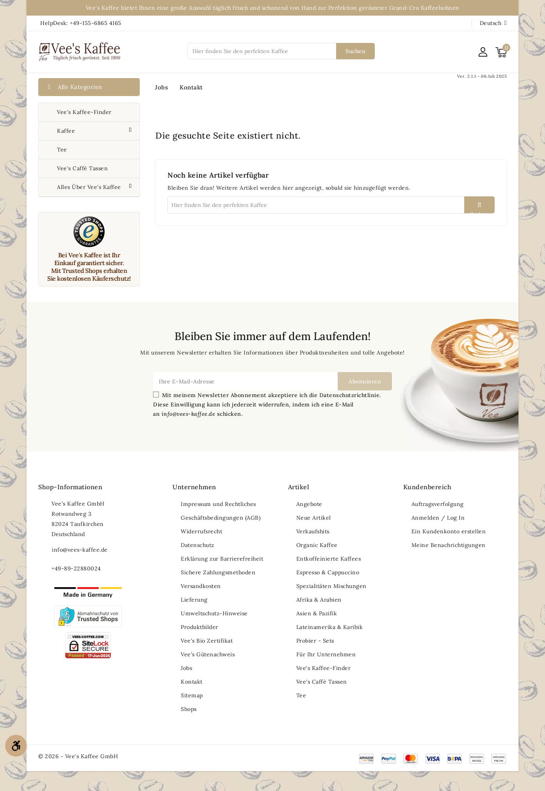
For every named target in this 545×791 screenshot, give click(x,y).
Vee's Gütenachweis (208, 654)
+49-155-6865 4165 (95, 23)
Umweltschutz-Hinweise (214, 613)
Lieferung (194, 599)
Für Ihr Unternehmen (326, 654)
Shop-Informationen (70, 487)
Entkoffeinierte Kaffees (328, 558)
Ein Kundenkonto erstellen (448, 531)
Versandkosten (201, 586)
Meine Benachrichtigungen (448, 545)
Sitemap (192, 695)
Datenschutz (197, 545)
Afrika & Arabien (319, 599)
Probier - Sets (315, 640)
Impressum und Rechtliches (218, 504)
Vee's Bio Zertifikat (207, 640)
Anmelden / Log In (438, 517)
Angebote (309, 504)
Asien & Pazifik (316, 613)
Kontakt (191, 87)
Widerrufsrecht (201, 531)
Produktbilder (199, 627)
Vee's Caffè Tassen (82, 168)
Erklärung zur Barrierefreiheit (222, 558)
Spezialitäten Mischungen (331, 586)
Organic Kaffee (317, 545)
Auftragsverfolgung (437, 504)
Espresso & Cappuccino (328, 572)
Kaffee (67, 130)
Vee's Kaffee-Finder (84, 112)
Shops (189, 709)
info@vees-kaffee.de (80, 549)
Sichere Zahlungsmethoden (218, 572)
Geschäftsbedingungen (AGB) (220, 517)
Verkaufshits (312, 531)
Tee (62, 149)
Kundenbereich (427, 487)
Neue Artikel (313, 517)
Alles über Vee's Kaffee (90, 187)
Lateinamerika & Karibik (329, 627)
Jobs (161, 87)
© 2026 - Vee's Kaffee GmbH (78, 756)
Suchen (355, 51)
